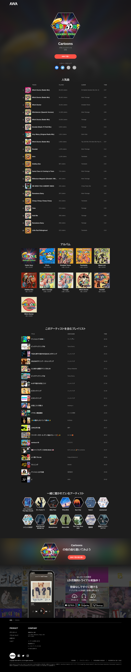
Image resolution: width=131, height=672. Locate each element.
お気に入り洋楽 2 (37, 405)
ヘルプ (11, 641)
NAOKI (70, 464)
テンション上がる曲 (37, 472)
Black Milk (65, 527)
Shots (47, 265)
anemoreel (103, 510)
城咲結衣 (70, 472)
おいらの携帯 (71, 413)
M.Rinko (70, 420)
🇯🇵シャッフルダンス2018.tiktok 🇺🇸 (42, 450)
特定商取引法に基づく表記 (114, 660)
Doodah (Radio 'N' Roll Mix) (41, 127)
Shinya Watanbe (72, 368)
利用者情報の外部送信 (99, 660)
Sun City (78, 510)
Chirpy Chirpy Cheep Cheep (42, 201)
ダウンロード (13, 632)
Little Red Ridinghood (39, 230)
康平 (69, 427)
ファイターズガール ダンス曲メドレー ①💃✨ (46, 435)
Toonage (83, 119)
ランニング (34, 464)
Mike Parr (53, 510)
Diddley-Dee (36, 164)
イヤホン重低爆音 (37, 413)
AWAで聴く (65, 56)
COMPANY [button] (32, 628)
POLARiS (65, 510)
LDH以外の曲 (35, 428)
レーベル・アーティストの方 (34, 646)
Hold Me (35, 215)
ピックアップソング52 (38, 346)
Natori (90, 510)
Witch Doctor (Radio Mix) (41, 90)
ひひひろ (70, 442)
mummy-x (70, 405)
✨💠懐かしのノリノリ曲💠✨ (41, 420)
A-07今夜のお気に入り (38, 383)
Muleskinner (53, 527)
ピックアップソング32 (38, 376)
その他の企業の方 (32, 648)
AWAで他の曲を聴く (76, 557)
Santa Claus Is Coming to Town (43, 171)
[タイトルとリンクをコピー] (68, 67)
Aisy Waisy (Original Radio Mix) (43, 134)
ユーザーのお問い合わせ (34, 641)
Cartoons (17, 620)
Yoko (34, 208)
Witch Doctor (36, 105)
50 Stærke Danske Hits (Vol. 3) (90, 90)
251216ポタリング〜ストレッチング (42, 361)
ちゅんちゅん (71, 346)
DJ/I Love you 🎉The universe (76, 450)
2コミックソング (36, 391)
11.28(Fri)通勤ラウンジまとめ (41, 368)
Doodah (35, 149)
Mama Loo (102, 265)
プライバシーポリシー (85, 660)
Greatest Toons (85, 105)
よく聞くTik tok (36, 457)
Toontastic (84, 156)
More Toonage (85, 97)
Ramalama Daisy (38, 193)
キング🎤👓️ (71, 339)
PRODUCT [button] (14, 628)
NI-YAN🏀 (70, 435)
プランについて (14, 635)
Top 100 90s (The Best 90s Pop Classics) (93, 141)
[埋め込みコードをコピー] (74, 67)
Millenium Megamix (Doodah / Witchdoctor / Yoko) (49, 178)
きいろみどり (40, 510)
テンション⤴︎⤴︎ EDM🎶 (38, 339)
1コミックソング (36, 398)
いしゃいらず (71, 354)
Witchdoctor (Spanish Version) (43, 112)
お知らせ (12, 638)
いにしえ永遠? (28, 527)
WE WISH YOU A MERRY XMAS (43, 186)
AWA (69, 479)
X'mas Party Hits (86, 186)
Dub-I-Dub (84, 134)
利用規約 (73, 660)
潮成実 (90, 527)
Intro (33, 156)
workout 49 (35, 442)
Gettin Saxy (29, 265)
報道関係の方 (31, 643)
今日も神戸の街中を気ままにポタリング (44, 354)
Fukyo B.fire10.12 (73, 457)
